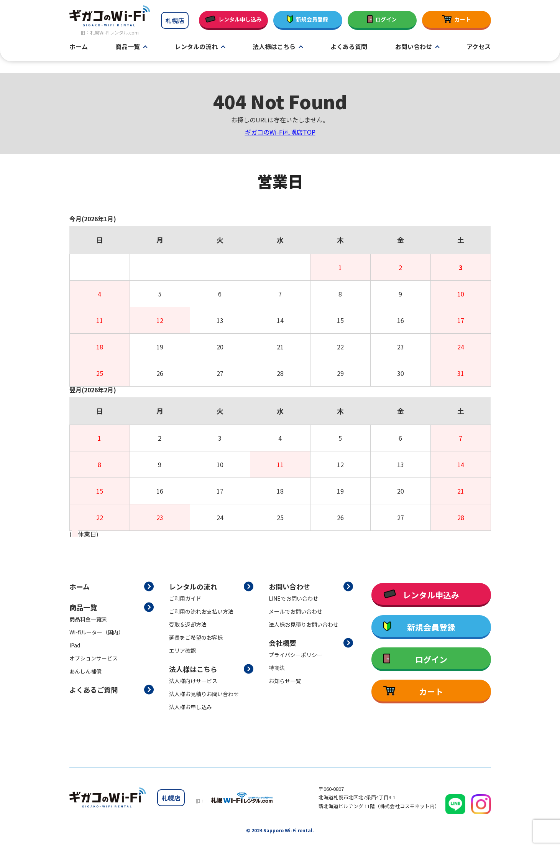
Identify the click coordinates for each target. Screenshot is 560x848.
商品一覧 (127, 46)
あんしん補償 (85, 671)
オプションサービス (93, 658)
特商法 (277, 667)
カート (456, 19)
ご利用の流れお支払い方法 (201, 611)
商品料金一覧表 (88, 619)
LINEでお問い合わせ (293, 598)
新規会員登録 (307, 19)
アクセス (478, 46)
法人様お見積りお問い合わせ (204, 694)
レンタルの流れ (196, 46)
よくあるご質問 (93, 689)
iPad (74, 645)
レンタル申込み (421, 595)
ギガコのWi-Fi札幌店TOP (280, 132)
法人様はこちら (274, 46)
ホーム (78, 46)
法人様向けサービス (193, 680)
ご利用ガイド (185, 598)
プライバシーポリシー (295, 654)
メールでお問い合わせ (295, 611)
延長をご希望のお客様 (196, 637)
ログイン (382, 19)
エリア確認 (182, 650)
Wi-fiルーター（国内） (96, 632)
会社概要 (282, 642)
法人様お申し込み (190, 707)
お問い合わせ (413, 46)
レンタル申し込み (233, 19)
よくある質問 (348, 46)
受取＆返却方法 (188, 624)
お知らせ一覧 (285, 680)
